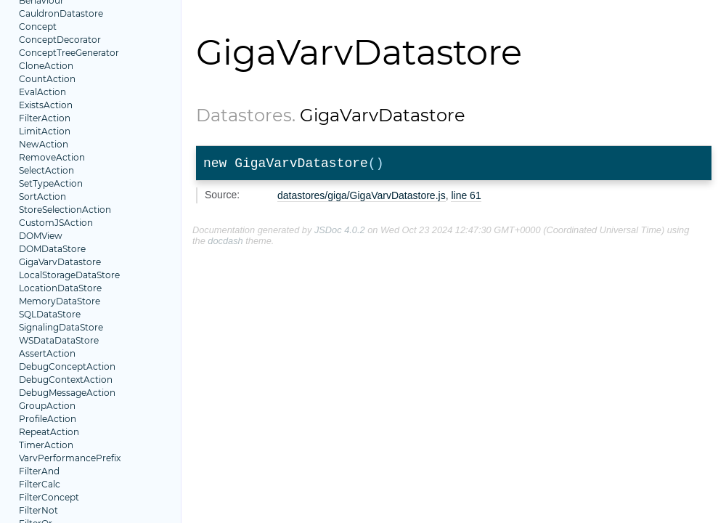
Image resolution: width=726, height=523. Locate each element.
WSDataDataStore (59, 340)
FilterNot (38, 510)
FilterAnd (39, 471)
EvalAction (42, 91)
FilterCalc (39, 484)
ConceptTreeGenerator (69, 52)
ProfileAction (47, 418)
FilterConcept (49, 497)
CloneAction (46, 65)
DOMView (40, 235)
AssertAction (47, 353)
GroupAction (47, 405)
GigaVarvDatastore (60, 261)
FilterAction (44, 118)
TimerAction (46, 444)
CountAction (47, 78)
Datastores (244, 115)
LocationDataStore (60, 288)
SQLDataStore (50, 314)
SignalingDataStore (61, 327)
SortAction (42, 196)
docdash (225, 243)
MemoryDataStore (59, 301)
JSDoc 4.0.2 (339, 232)
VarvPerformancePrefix (70, 458)
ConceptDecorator (60, 39)
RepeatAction (49, 431)
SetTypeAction (51, 183)
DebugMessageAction (67, 392)
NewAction (43, 144)
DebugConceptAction (67, 366)
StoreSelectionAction (65, 209)
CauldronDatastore (61, 13)
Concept (38, 26)
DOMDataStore (52, 248)
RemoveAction (52, 157)
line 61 (466, 198)
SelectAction (46, 170)
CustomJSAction (56, 222)
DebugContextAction (66, 379)
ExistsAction (46, 105)
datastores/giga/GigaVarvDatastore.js (361, 198)
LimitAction (44, 131)
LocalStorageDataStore (69, 274)
